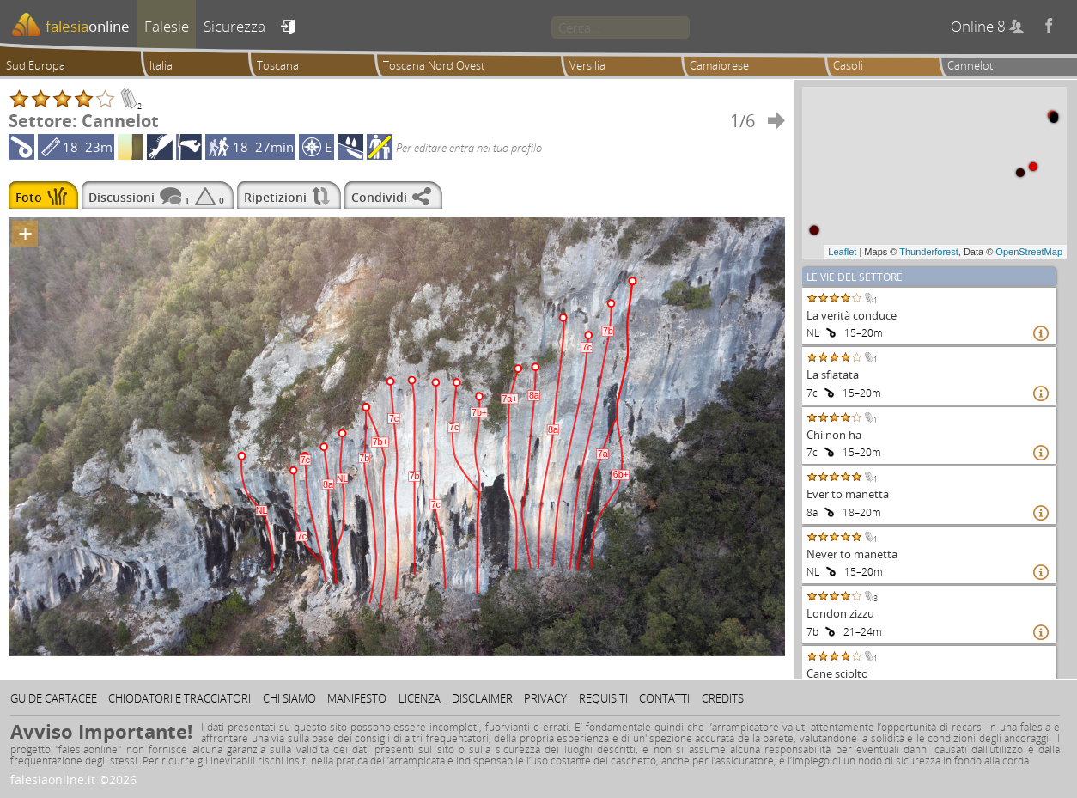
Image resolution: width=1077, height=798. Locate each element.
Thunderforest (928, 252)
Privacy (545, 698)
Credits (723, 698)
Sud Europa (35, 65)
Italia (161, 65)
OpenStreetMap (1028, 252)
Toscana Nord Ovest (433, 65)
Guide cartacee (53, 698)
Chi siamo (289, 698)
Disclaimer (482, 698)
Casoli (848, 65)
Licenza (420, 698)
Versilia (587, 65)
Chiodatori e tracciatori (179, 698)
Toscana (278, 65)
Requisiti (603, 698)
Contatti (664, 698)
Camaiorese (719, 65)
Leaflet (842, 252)
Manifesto (356, 698)
